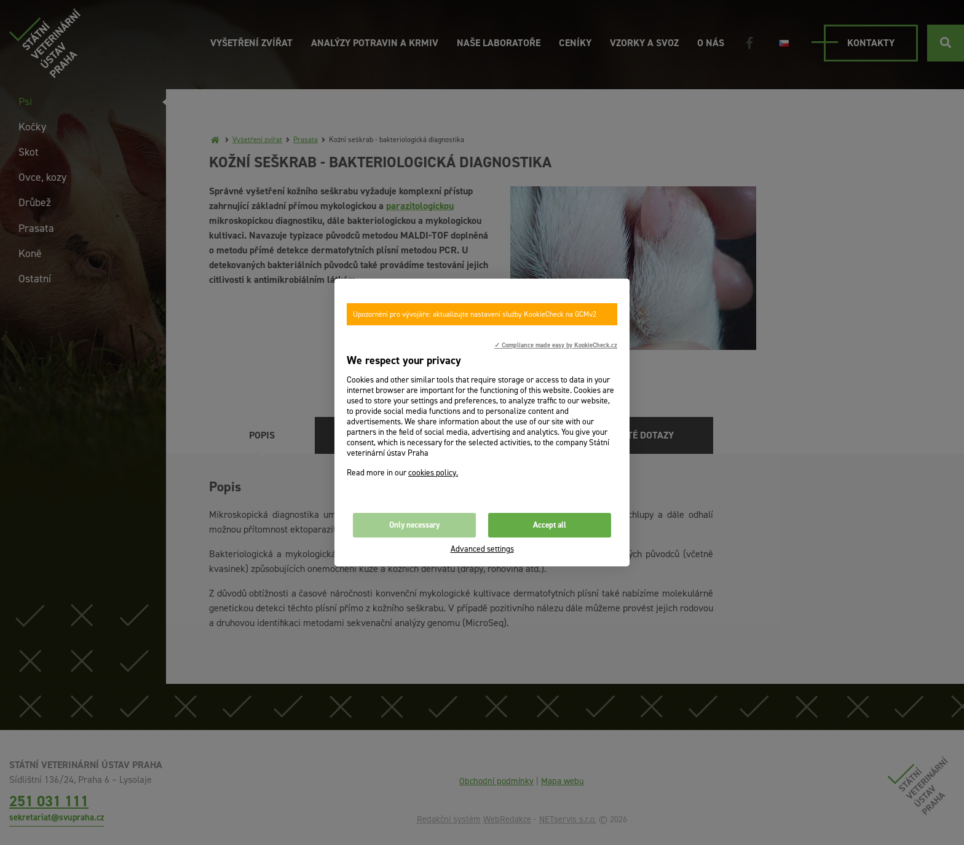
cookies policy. (433, 472)
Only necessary (414, 525)
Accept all (549, 525)
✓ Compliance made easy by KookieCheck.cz (555, 345)
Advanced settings (482, 549)
